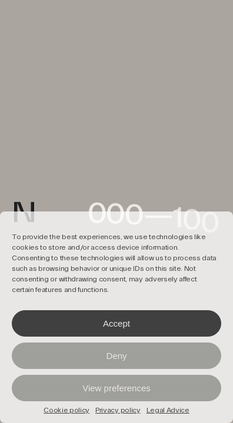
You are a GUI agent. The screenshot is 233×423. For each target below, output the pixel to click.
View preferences (116, 388)
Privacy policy (118, 410)
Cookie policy (66, 410)
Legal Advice (168, 410)
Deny (116, 356)
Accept (116, 323)
